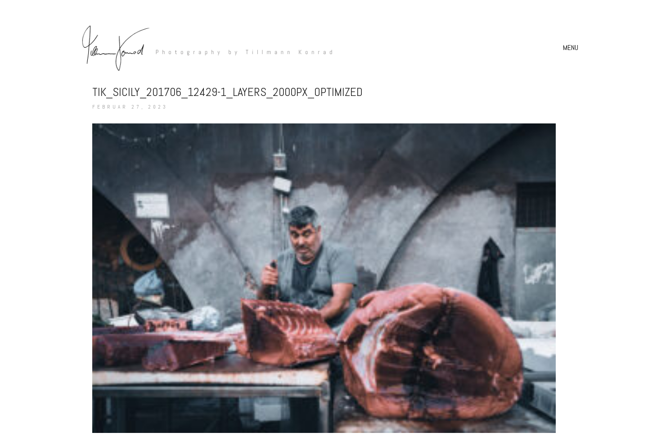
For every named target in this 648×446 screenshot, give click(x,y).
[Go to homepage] (203, 48)
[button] (571, 47)
